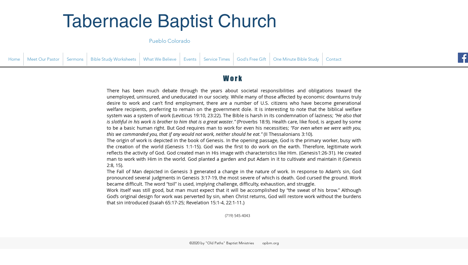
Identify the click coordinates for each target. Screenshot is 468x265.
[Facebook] (463, 58)
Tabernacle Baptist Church (170, 20)
